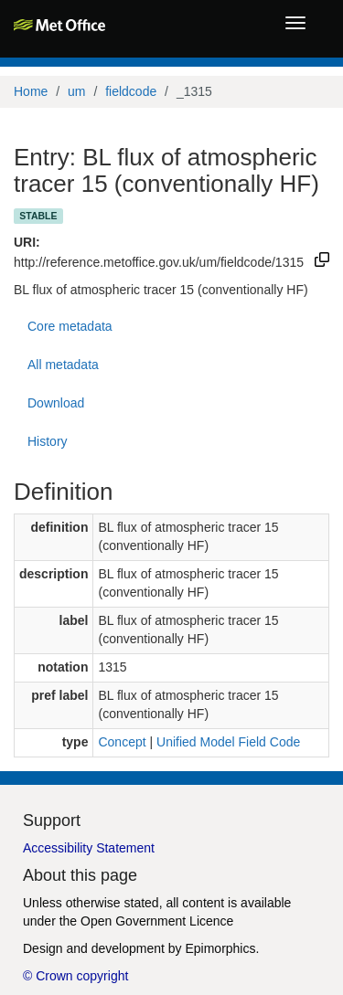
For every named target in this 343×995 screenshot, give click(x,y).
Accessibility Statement (89, 848)
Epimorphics (220, 948)
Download (55, 403)
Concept (121, 742)
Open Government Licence (156, 921)
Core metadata (70, 326)
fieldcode (130, 91)
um (76, 91)
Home (31, 91)
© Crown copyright (75, 976)
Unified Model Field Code (228, 742)
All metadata (63, 364)
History (47, 441)
